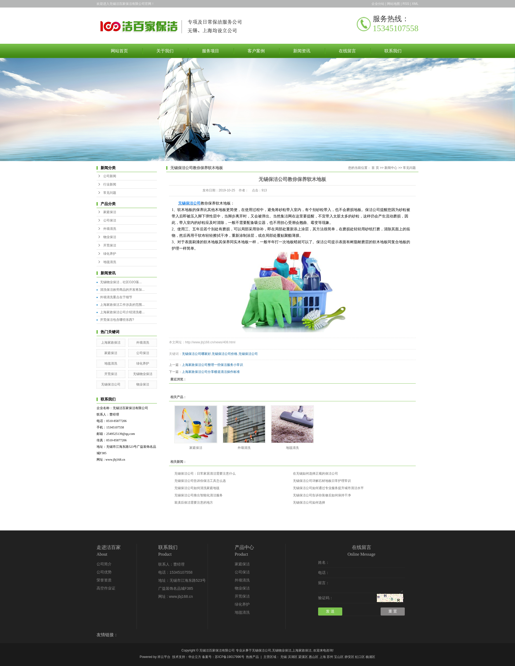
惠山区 (313, 657)
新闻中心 (390, 168)
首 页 (375, 168)
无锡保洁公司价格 (224, 354)
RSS (406, 4)
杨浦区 (370, 657)
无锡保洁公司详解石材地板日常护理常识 (322, 481)
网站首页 (119, 51)
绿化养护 (109, 254)
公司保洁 (109, 220)
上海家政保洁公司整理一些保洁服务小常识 (212, 365)
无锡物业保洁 (142, 374)
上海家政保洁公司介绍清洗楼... (122, 312)
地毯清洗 (109, 262)
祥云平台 (163, 657)
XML (415, 4)
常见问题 (109, 193)
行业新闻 (109, 184)
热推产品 (252, 657)
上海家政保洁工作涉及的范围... (122, 305)
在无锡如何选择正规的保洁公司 (315, 473)
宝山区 (339, 657)
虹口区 (360, 657)
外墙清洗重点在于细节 (116, 297)
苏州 (330, 657)
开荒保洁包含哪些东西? (117, 320)
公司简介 (104, 564)
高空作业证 (106, 588)
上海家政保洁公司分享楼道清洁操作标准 (211, 372)
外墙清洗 (109, 229)
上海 (322, 657)
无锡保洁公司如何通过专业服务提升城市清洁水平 (328, 488)
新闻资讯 (301, 51)
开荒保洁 (109, 245)
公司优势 (104, 572)
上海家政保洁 (110, 342)
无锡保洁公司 (110, 384)
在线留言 (347, 51)
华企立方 (194, 657)
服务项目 (210, 51)
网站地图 (393, 4)
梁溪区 (303, 657)
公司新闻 (109, 176)
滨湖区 (292, 657)
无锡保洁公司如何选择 (309, 502)
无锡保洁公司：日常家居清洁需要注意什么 (205, 473)
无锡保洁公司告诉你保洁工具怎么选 (200, 481)
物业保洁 (109, 237)
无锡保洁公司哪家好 (196, 354)
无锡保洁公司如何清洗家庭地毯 (196, 488)
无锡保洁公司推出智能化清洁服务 (198, 495)
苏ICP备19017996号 (229, 657)
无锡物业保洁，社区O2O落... (121, 282)
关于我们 (165, 51)
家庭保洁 (109, 212)
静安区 (349, 657)
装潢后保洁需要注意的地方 (193, 502)
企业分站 (377, 4)
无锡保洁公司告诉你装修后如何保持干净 (322, 495)
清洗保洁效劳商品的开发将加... (122, 290)
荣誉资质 (104, 580)
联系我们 (393, 51)
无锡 (283, 657)
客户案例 (256, 51)
